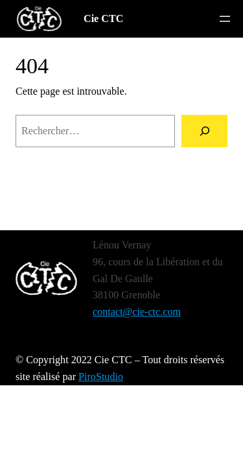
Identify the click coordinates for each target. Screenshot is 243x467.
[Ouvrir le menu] (225, 19)
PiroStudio (100, 376)
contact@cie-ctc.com (137, 311)
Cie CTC (103, 18)
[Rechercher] (204, 131)
